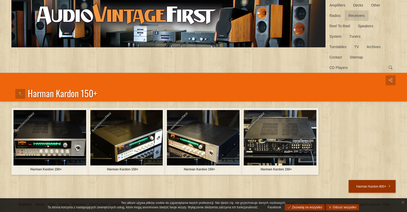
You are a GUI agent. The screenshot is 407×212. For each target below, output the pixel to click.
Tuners (355, 36)
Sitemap (356, 57)
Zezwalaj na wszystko (306, 207)
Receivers (357, 16)
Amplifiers (337, 5)
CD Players (338, 68)
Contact (335, 57)
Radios (335, 16)
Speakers (365, 26)
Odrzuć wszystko (344, 207)
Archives (374, 47)
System (335, 36)
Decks (358, 5)
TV (356, 47)
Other (375, 5)
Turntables (338, 47)
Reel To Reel (339, 26)
